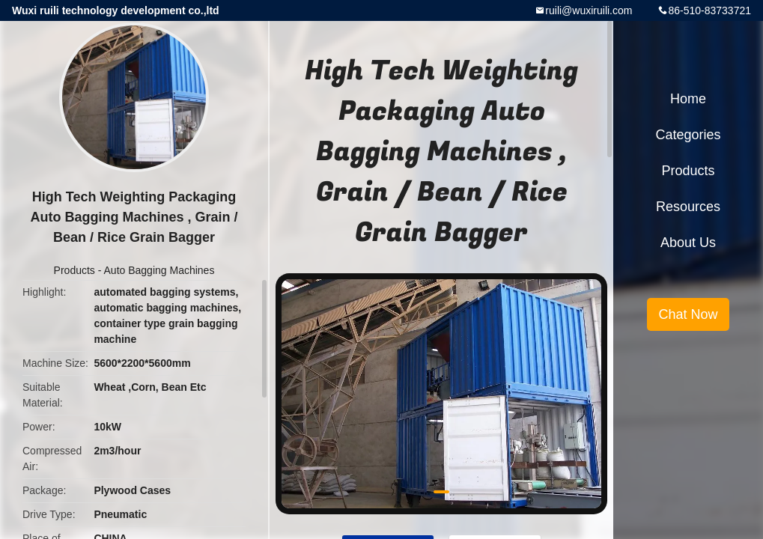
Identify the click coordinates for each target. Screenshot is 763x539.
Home (688, 98)
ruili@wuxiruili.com (588, 10)
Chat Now (687, 314)
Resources (688, 206)
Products (74, 270)
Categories (687, 134)
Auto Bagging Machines (159, 270)
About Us (688, 242)
